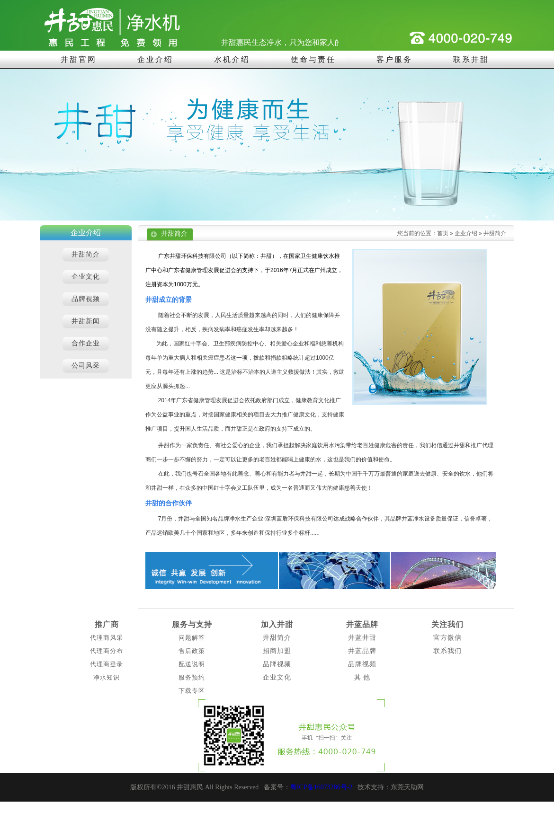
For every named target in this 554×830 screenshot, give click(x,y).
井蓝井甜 (362, 637)
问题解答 (192, 637)
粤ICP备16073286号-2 (321, 787)
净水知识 (106, 677)
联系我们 (447, 650)
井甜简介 (494, 233)
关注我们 (447, 624)
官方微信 (447, 637)
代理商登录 (106, 664)
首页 (442, 233)
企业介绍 (466, 233)
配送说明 (192, 664)
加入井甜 (277, 624)
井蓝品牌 (362, 624)
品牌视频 (277, 664)
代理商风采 (106, 637)
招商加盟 (277, 650)
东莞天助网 (407, 787)
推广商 (107, 624)
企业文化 (277, 677)
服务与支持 (192, 624)
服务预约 (192, 677)
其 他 (362, 677)
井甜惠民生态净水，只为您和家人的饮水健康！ (303, 42)
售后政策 (192, 650)
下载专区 (192, 690)
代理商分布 (106, 650)
